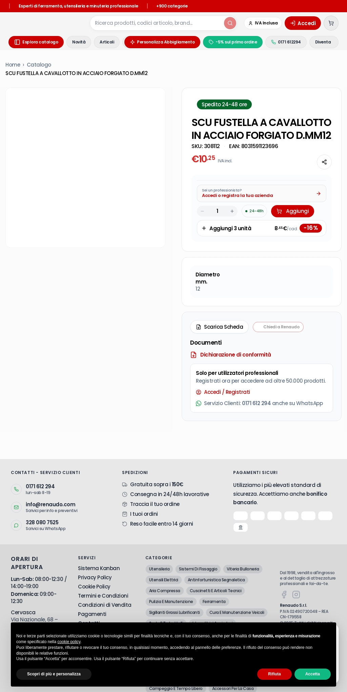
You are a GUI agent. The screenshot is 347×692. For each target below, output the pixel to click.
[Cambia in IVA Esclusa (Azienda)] (263, 23)
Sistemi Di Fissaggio (198, 569)
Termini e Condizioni (103, 595)
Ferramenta (214, 601)
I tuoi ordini (144, 513)
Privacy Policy (94, 577)
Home (12, 64)
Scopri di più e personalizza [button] (54, 674)
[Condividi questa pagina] (324, 161)
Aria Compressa (164, 591)
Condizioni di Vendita (104, 604)
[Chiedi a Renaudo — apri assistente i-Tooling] (278, 327)
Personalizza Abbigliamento (151, 42)
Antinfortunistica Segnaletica (216, 580)
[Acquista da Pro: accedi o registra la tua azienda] (261, 193)
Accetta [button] (312, 674)
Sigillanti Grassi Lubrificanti (174, 612)
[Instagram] (296, 594)
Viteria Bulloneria (243, 569)
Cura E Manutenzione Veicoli (236, 612)
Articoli (107, 42)
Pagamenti (92, 614)
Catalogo (39, 64)
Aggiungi (293, 211)
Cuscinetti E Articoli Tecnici (216, 591)
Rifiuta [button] (274, 674)
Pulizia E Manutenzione (171, 601)
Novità (78, 42)
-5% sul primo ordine (221, 42)
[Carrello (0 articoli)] (331, 23)
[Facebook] (284, 594)
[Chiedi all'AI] (306, 161)
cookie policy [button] (68, 641)
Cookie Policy (94, 586)
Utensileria (159, 569)
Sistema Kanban (99, 568)
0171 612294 (274, 42)
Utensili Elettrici (163, 580)
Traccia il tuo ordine (155, 504)
